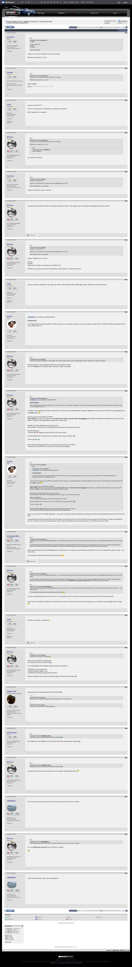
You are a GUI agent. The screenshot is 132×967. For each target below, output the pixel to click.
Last (123, 27)
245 (99, 27)
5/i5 (29, 2)
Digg (69, 917)
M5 (51, 2)
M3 (45, 2)
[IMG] (6, 938)
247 (104, 27)
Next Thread (70, 923)
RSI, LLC (30, 86)
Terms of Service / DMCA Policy (64, 962)
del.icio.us (39, 919)
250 (112, 27)
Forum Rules (8, 942)
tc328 (9, 105)
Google (99, 917)
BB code (7, 935)
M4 (48, 2)
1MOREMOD (11, 801)
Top (128, 950)
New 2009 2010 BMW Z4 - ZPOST (14, 21)
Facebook (39, 917)
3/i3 (22, 2)
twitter (8, 917)
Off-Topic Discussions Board (46, 21)
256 (114, 27)
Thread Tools (122, 30)
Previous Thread (62, 923)
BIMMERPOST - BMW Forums (120, 950)
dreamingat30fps (13, 536)
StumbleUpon (10, 919)
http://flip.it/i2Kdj (32, 320)
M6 (54, 2)
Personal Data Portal (77, 962)
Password (107, 23)
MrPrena (10, 137)
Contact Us (109, 950)
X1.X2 (65, 2)
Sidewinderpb (12, 733)
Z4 (60, 2)
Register (125, 2)
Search (115, 13)
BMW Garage (41, 13)
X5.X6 (76, 2)
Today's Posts (94, 13)
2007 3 (8, 122)
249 (109, 27)
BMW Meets (61, 13)
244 (96, 27)
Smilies (6, 936)
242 (91, 27)
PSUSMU (10, 73)
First (79, 27)
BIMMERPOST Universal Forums (31, 21)
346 (119, 27)
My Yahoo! (70, 919)
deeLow (9, 316)
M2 (41, 2)
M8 (57, 2)
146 (83, 27)
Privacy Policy (53, 962)
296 (117, 27)
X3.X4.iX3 (71, 2)
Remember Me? (122, 21)
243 (94, 27)
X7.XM (82, 2)
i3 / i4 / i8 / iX (89, 2)
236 (89, 27)
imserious (10, 37)
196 (86, 27)
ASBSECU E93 (11, 691)
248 (106, 27)
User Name (107, 21)
